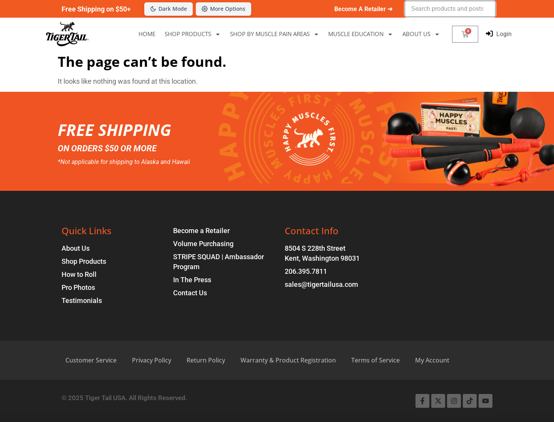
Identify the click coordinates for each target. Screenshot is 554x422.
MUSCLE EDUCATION (360, 34)
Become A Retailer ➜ (363, 9)
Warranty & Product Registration (288, 360)
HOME (146, 34)
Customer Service (91, 360)
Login (504, 34)
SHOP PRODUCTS (193, 34)
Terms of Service (375, 360)
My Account (432, 360)
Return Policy (206, 360)
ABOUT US (421, 34)
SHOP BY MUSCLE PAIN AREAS (274, 34)
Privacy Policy (151, 360)
